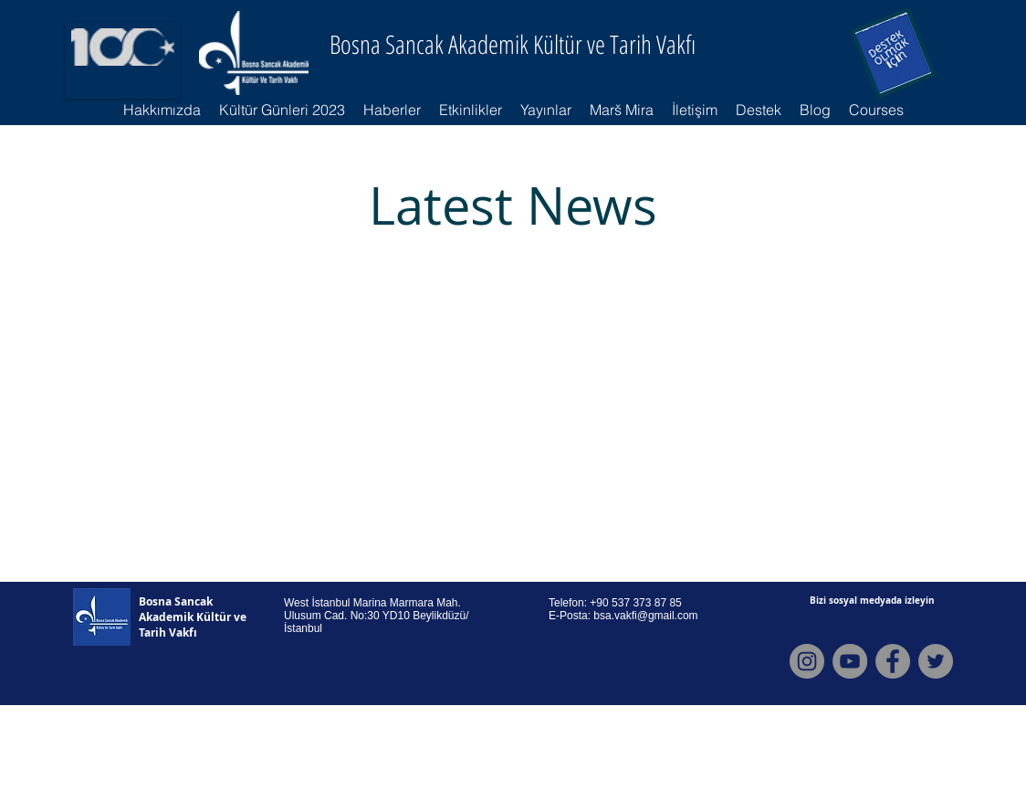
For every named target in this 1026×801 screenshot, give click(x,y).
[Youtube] (849, 661)
